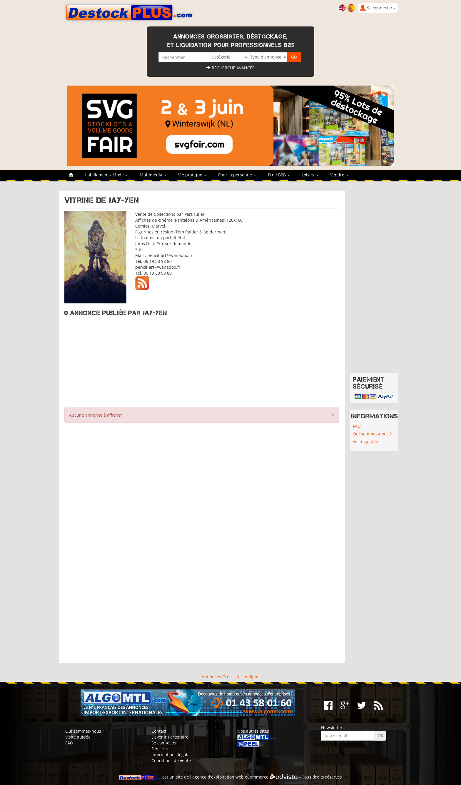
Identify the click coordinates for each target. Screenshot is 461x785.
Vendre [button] (339, 175)
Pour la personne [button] (237, 175)
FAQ (357, 426)
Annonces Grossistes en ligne (231, 676)
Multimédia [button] (153, 175)
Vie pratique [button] (192, 175)
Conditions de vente (171, 760)
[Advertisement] (201, 360)
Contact (158, 731)
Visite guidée (365, 441)
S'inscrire (160, 748)
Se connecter (164, 743)
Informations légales (171, 754)
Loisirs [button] (310, 175)
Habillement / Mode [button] (106, 175)
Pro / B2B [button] (279, 175)
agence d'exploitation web (218, 777)
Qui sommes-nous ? (372, 434)
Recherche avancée (230, 68)
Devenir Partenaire (169, 737)
